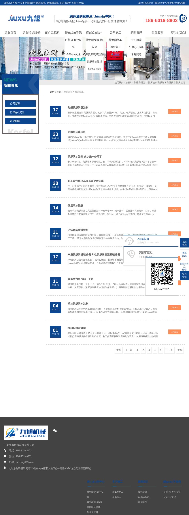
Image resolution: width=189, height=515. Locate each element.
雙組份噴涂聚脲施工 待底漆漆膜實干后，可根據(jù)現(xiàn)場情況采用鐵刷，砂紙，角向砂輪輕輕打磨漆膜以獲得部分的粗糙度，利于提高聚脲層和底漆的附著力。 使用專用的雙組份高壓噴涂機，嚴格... (112, 324)
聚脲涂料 (143, 82)
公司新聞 (136, 39)
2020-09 (55, 134)
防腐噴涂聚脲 (76, 200)
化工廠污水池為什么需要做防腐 (86, 176)
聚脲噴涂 (152, 82)
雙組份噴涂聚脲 (77, 316)
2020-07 (55, 228)
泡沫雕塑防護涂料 (78, 223)
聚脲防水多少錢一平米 (81, 270)
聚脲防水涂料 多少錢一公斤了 (85, 153)
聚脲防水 (162, 82)
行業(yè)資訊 (136, 47)
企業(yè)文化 (73, 54)
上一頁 (129, 338)
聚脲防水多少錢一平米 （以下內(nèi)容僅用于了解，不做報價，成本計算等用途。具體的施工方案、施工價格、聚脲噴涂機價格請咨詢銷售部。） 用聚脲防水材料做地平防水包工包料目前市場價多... (112, 278)
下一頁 (169, 338)
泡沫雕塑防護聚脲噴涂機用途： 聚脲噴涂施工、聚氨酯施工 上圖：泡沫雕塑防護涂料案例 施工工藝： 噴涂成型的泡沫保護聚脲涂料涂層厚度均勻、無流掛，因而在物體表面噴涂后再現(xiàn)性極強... (113, 231)
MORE (174, 110)
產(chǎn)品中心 (145, 2)
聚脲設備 (180, 82)
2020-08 (55, 204)
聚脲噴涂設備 (94, 61)
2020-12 (55, 111)
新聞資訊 (79, 92)
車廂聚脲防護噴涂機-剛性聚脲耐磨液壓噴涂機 (94, 246)
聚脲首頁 (68, 92)
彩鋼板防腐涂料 (77, 130)
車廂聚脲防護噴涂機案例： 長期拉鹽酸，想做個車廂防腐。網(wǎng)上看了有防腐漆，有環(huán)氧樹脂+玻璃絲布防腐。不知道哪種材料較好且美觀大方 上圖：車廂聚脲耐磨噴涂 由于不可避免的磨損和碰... (112, 255)
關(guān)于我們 (172, 469)
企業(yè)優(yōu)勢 (171, 479)
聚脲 (136, 82)
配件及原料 (94, 69)
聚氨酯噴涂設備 (94, 54)
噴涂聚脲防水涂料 (78, 293)
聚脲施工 (115, 47)
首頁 (118, 338)
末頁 (179, 338)
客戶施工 (117, 469)
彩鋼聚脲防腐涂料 (78, 107)
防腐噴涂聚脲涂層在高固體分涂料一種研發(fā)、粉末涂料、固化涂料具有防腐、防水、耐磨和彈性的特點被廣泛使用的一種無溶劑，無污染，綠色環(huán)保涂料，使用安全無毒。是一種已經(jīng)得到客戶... (112, 208)
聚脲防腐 (171, 82)
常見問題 (136, 54)
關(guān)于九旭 (162, 2)
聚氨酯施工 (115, 39)
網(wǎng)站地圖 (177, 2)
